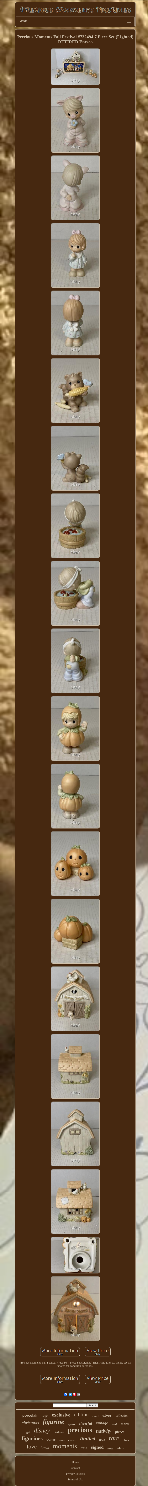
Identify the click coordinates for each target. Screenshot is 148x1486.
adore (120, 1448)
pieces (119, 1432)
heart (114, 1424)
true (102, 1440)
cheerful (85, 1423)
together (71, 1424)
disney (42, 1430)
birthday (59, 1432)
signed (97, 1447)
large (45, 1416)
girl (28, 1432)
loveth (45, 1448)
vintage (102, 1423)
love (32, 1446)
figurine (53, 1421)
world (62, 1440)
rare (114, 1438)
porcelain (30, 1415)
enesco (72, 1440)
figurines (32, 1438)
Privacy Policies (75, 1473)
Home (75, 1462)
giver (107, 1416)
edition (81, 1414)
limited (87, 1439)
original (125, 1423)
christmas (30, 1423)
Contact (75, 1467)
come (51, 1439)
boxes (110, 1449)
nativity (103, 1431)
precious (80, 1430)
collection (121, 1415)
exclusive (61, 1414)
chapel (95, 1416)
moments (65, 1446)
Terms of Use (75, 1479)
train (84, 1448)
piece (126, 1440)
